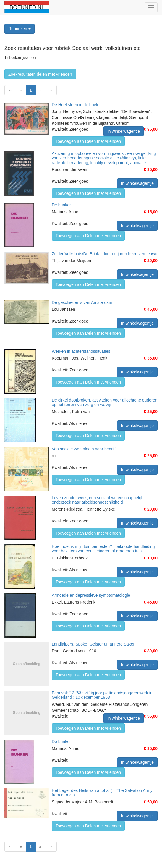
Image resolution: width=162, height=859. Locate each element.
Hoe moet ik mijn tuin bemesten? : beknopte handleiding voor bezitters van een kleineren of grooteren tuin (103, 548)
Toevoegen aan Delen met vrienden (88, 141)
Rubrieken (19, 28)
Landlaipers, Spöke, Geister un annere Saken (93, 644)
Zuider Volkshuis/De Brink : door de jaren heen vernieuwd (104, 253)
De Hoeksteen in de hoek (75, 104)
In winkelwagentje (123, 131)
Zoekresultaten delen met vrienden (40, 74)
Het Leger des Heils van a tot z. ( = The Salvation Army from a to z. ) (102, 792)
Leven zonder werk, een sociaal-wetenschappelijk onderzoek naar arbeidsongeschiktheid (97, 499)
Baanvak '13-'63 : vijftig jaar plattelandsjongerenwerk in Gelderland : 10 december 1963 (102, 695)
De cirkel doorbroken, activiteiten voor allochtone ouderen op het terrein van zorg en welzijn (104, 402)
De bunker (61, 205)
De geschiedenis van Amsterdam (82, 302)
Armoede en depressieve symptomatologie (91, 595)
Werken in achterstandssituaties (81, 351)
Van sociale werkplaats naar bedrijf (84, 449)
